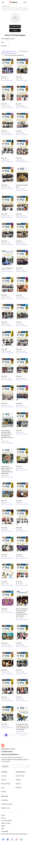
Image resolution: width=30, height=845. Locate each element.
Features (18, 782)
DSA (2, 831)
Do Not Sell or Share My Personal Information (14, 836)
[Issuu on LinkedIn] (8, 842)
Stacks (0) (22, 54)
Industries (18, 790)
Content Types (20, 778)
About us (3, 778)
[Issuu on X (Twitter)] (12, 842)
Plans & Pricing (5, 786)
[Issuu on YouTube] (21, 842)
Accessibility (4, 833)
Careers (3, 782)
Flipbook (18, 786)
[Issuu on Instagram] (17, 842)
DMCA (3, 828)
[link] (25, 2)
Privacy (3, 820)
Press (3, 790)
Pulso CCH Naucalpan (8, 82)
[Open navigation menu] (2, 2)
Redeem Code (5, 810)
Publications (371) (9, 54)
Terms (3, 817)
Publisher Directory (6, 806)
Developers (4, 802)
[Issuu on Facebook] (3, 842)
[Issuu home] (13, 2)
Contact (3, 794)
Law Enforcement (6, 823)
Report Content (6, 825)
